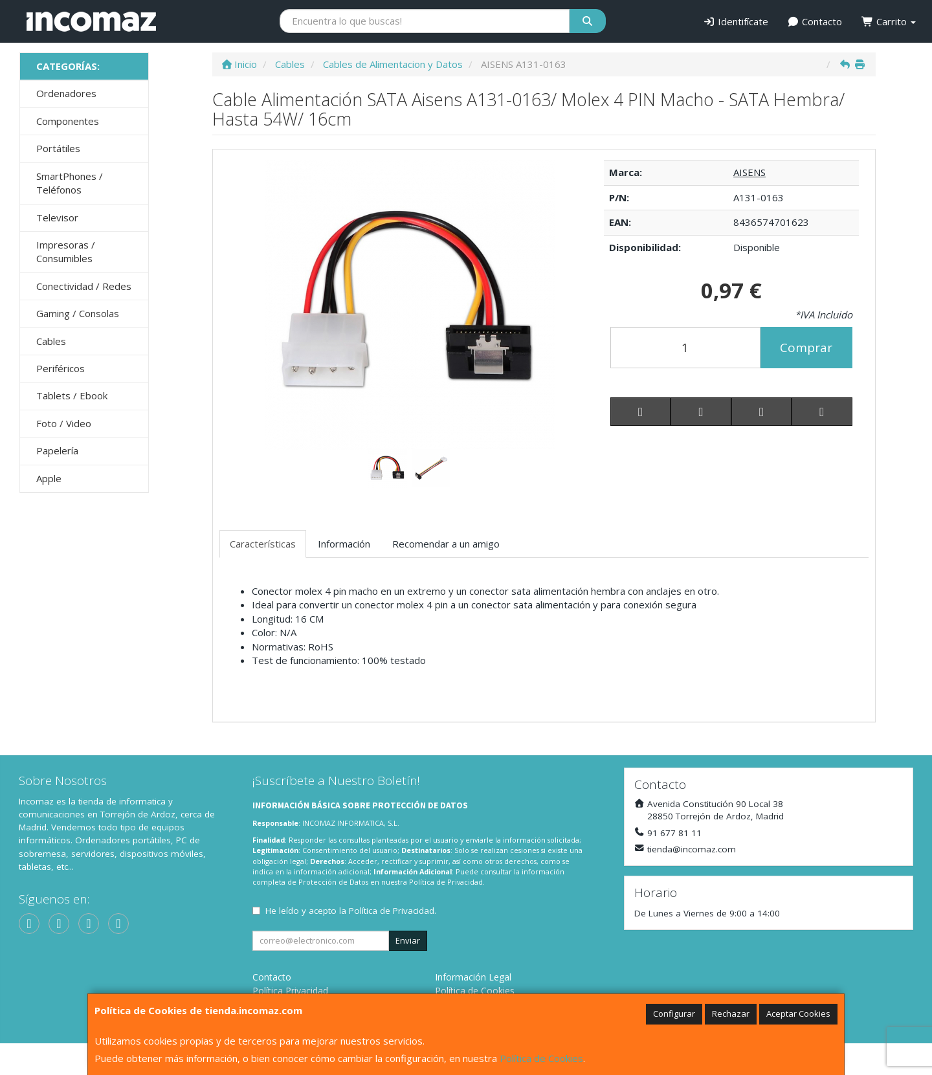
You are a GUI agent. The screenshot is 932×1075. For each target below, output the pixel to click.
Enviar (407, 940)
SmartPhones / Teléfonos (69, 183)
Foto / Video (63, 423)
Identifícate (735, 21)
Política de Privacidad (446, 882)
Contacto (815, 21)
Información (344, 543)
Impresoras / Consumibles (65, 251)
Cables (51, 341)
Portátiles (58, 148)
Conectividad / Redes (83, 286)
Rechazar (730, 1013)
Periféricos (60, 368)
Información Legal (473, 977)
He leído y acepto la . (350, 910)
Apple (48, 478)
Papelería (57, 450)
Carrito (888, 21)
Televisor (57, 217)
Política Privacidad (290, 990)
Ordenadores (66, 93)
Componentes (67, 121)
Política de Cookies (541, 1058)
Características (263, 543)
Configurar (674, 1013)
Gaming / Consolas (77, 313)
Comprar (806, 347)
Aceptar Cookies (798, 1013)
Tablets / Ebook (71, 395)
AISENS (749, 172)
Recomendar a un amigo (446, 543)
